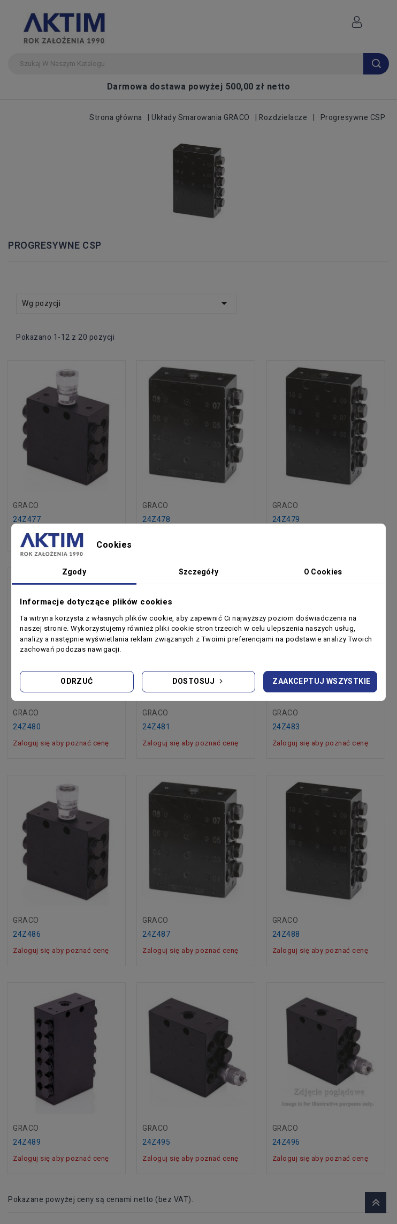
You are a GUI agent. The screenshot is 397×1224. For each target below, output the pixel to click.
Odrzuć (76, 681)
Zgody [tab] (74, 572)
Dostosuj (198, 681)
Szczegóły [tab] (199, 572)
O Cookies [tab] (323, 572)
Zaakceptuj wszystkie (321, 681)
